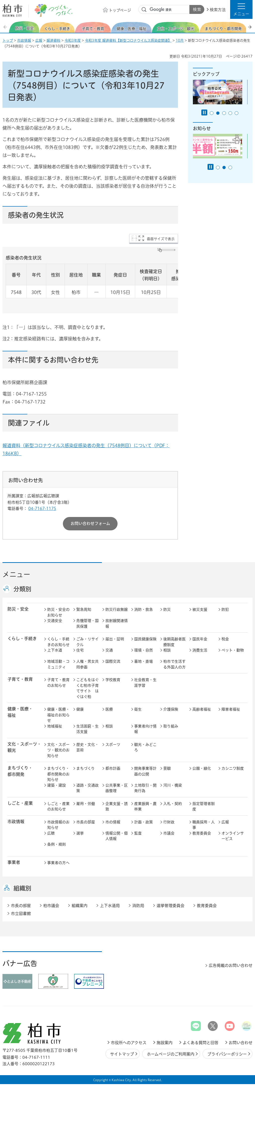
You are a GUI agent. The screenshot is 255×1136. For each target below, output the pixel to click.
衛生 (138, 709)
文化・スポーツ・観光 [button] (24, 747)
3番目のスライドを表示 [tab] (224, 113)
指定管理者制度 (203, 806)
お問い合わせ (241, 1043)
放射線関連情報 (116, 623)
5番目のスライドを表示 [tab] (236, 113)
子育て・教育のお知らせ (58, 682)
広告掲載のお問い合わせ (231, 965)
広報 (38, 40)
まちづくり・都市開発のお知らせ (58, 774)
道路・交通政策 (87, 788)
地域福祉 (54, 726)
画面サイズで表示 (161, 239)
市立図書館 (21, 914)
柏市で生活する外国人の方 (174, 664)
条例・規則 (56, 844)
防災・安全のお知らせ (58, 612)
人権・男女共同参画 (87, 664)
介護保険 (170, 709)
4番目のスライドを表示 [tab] (230, 113)
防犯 (225, 609)
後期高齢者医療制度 (174, 642)
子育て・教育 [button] (20, 679)
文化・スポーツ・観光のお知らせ (58, 750)
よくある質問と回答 (200, 1043)
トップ (7, 40)
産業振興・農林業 (145, 806)
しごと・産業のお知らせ (58, 806)
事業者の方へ (58, 863)
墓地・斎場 (143, 661)
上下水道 (54, 650)
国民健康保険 (145, 639)
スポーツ (112, 744)
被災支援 (199, 609)
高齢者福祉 (201, 709)
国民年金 (199, 639)
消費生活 (199, 650)
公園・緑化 (201, 768)
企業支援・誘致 (116, 806)
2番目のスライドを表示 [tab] (218, 113)
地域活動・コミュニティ (58, 664)
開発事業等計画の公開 (145, 771)
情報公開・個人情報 (116, 836)
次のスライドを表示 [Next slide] (250, 27)
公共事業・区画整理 (116, 788)
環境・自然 (143, 650)
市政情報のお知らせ (58, 825)
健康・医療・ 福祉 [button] (20, 712)
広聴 (51, 833)
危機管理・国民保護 (87, 623)
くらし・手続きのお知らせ (58, 642)
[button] (241, 9)
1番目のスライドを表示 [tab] (211, 113)
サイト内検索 (144, 9)
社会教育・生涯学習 (145, 682)
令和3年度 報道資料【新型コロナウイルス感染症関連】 (128, 40)
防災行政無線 (116, 609)
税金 (225, 639)
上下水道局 (110, 906)
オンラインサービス (232, 836)
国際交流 (112, 661)
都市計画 (112, 768)
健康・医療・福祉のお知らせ (58, 714)
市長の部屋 (85, 822)
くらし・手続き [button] (22, 638)
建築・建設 (56, 785)
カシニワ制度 (232, 768)
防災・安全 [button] (18, 609)
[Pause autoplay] (204, 112)
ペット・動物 (232, 650)
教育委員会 (201, 833)
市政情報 (24, 40)
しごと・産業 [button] (20, 803)
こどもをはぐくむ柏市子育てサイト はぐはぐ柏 (87, 688)
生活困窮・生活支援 (87, 729)
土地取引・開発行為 (145, 788)
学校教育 (112, 680)
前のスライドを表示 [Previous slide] (5, 27)
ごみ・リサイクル (87, 642)
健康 (80, 709)
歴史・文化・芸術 (87, 747)
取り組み (170, 726)
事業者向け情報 (145, 729)
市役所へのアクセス (128, 1043)
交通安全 (54, 621)
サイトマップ (122, 1054)
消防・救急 (143, 609)
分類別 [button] (22, 589)
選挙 (80, 833)
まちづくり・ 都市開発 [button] (20, 771)
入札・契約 (172, 804)
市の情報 (112, 822)
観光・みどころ (145, 747)
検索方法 (218, 10)
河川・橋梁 (172, 785)
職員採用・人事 (203, 825)
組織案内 (79, 906)
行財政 (168, 822)
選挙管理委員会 (170, 906)
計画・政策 (143, 822)
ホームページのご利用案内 (170, 1054)
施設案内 (164, 1043)
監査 (138, 833)
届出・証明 (114, 639)
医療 (109, 709)
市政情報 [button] (15, 821)
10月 (180, 40)
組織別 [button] (22, 888)
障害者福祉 (230, 709)
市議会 (168, 833)
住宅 (80, 650)
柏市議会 (51, 906)
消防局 (138, 906)
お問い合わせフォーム (90, 523)
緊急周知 (83, 609)
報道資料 (53, 40)
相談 (167, 650)
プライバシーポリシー (227, 1054)
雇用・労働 (85, 804)
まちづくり (85, 768)
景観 (167, 768)
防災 (167, 609)
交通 (109, 650)
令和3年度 (73, 40)
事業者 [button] (13, 862)
